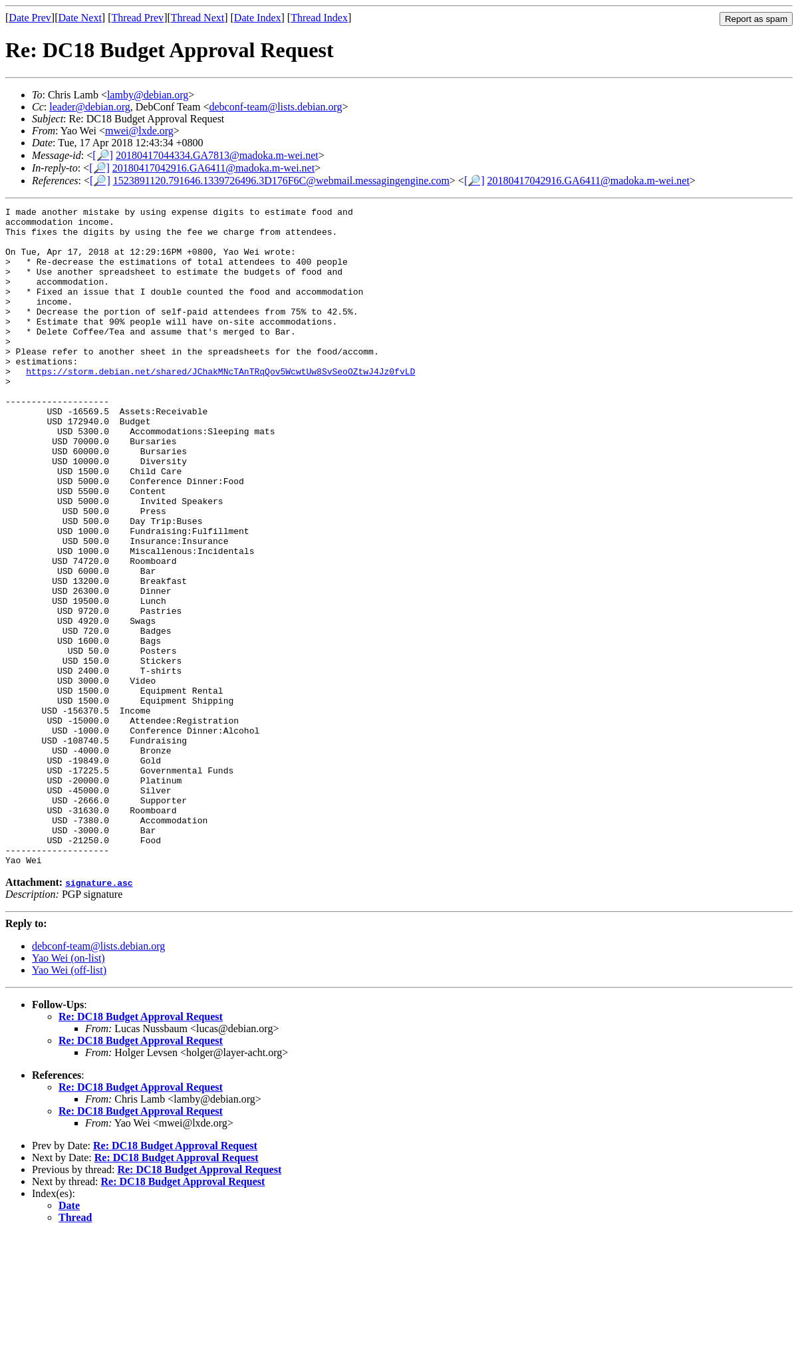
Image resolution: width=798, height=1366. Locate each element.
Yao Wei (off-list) (69, 1101)
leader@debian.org (89, 106)
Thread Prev (137, 17)
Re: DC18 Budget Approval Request (141, 1148)
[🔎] (102, 155)
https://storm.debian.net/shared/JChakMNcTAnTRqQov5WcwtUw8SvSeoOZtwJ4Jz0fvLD (220, 405)
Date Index (257, 17)
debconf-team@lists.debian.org (275, 106)
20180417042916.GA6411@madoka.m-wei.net (213, 168)
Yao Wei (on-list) (68, 1089)
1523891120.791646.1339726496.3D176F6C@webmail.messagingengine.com (281, 180)
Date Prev (30, 17)
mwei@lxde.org (139, 130)
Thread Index (319, 17)
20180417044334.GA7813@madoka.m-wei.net (217, 155)
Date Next (80, 17)
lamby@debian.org (147, 94)
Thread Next (197, 17)
